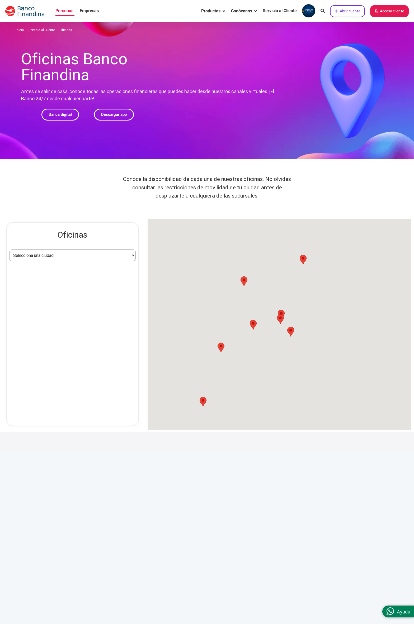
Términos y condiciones (237, 482)
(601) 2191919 (349, 482)
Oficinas (141, 533)
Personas (64, 10)
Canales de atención (152, 482)
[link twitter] (351, 524)
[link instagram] (310, 524)
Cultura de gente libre (65, 482)
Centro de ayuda (148, 492)
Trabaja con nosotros (64, 503)
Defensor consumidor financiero (163, 543)
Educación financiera (152, 523)
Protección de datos (235, 503)
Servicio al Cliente (280, 10)
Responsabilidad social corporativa (77, 492)
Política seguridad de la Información (249, 553)
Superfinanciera (230, 492)
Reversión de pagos (234, 523)
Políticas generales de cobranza (245, 513)
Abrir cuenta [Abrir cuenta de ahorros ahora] (347, 11)
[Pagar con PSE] (308, 11)
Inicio (20, 30)
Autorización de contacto (239, 543)
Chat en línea (326, 503)
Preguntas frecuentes (153, 503)
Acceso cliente (389, 11)
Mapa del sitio (147, 553)
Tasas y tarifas (147, 513)
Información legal (233, 472)
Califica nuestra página (336, 536)
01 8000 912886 (350, 492)
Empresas (89, 10)
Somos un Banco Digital (67, 472)
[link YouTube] (365, 524)
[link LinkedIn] (337, 524)
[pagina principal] (27, 11)
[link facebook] (324, 524)
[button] (60, 115)
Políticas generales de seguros (244, 533)
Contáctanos (326, 472)
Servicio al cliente (150, 472)
